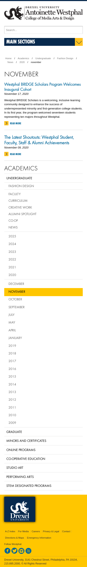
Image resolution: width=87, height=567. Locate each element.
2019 (12, 345)
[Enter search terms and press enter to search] (43, 30)
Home (8, 58)
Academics (23, 58)
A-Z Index (10, 531)
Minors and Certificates (26, 440)
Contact (66, 531)
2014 (12, 384)
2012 (12, 399)
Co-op (13, 220)
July (11, 314)
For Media (23, 531)
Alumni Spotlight (22, 214)
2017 (12, 361)
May (11, 322)
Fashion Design (65, 58)
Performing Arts (20, 477)
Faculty (14, 194)
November (16, 291)
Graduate (14, 432)
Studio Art (14, 467)
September (16, 307)
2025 (12, 236)
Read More (15, 123)
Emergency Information (39, 537)
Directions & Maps (14, 537)
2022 (12, 259)
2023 (12, 251)
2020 (22, 62)
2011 (12, 407)
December (16, 283)
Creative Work (20, 207)
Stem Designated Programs (28, 485)
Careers (36, 531)
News (10, 62)
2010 (12, 415)
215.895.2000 (12, 563)
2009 (12, 422)
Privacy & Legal (51, 531)
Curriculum (18, 200)
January (15, 338)
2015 (12, 376)
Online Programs (20, 450)
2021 (12, 267)
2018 (12, 353)
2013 (12, 392)
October (15, 299)
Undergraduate (43, 58)
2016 (12, 369)
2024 (12, 244)
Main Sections (20, 41)
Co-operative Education (25, 458)
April (12, 330)
